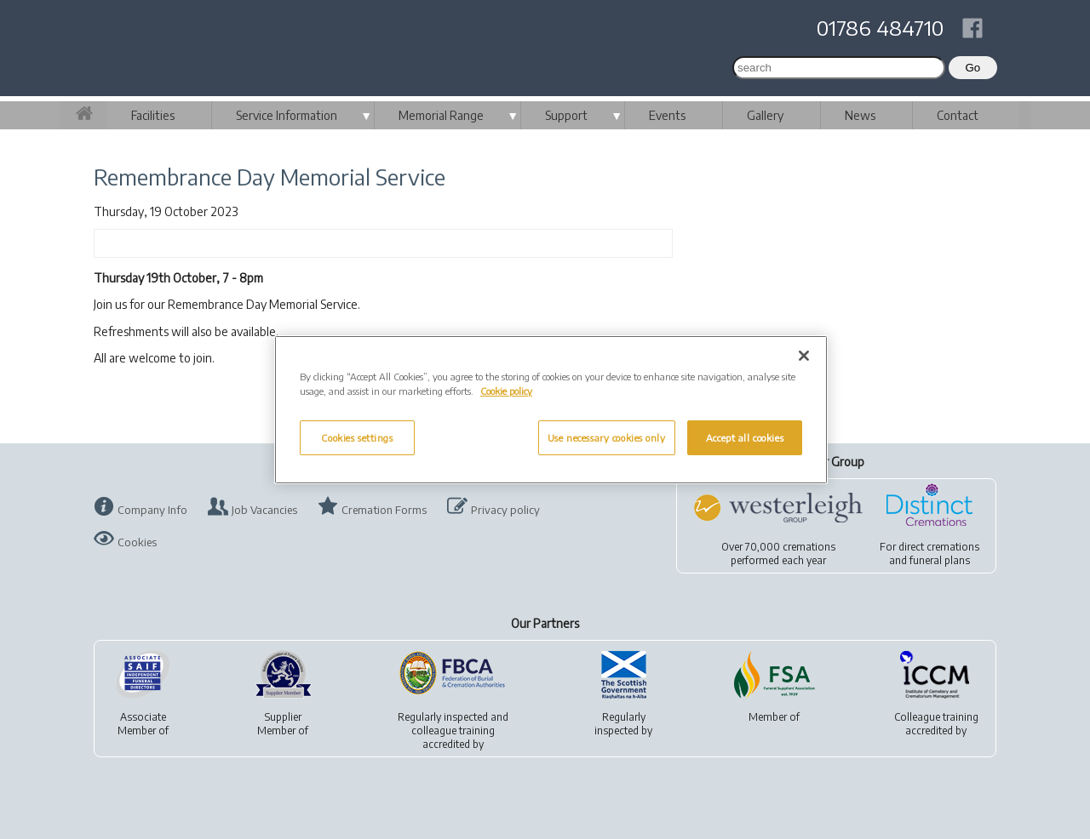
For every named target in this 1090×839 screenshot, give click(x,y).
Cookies (137, 542)
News (860, 115)
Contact (957, 115)
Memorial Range (441, 115)
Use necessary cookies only (607, 437)
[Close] (804, 355)
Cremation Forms (384, 510)
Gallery (765, 115)
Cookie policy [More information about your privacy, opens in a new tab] (506, 391)
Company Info (152, 510)
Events (667, 115)
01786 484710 (880, 27)
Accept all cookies (744, 437)
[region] (551, 409)
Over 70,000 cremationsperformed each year (778, 553)
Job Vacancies (264, 510)
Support (566, 115)
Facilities (153, 115)
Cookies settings (357, 437)
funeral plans (939, 560)
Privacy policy (505, 510)
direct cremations (938, 546)
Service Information (286, 115)
